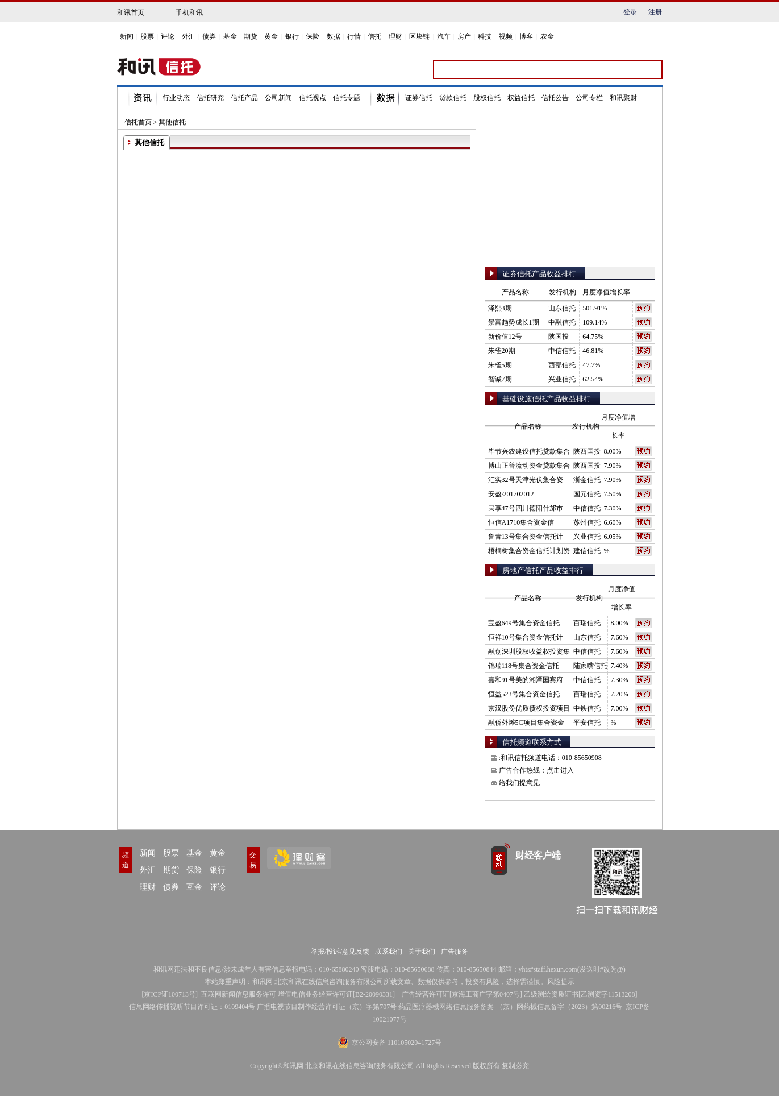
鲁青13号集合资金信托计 (525, 537)
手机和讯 (189, 12)
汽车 (444, 36)
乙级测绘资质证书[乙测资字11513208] (581, 994)
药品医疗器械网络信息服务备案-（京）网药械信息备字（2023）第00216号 (510, 1007)
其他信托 (172, 122)
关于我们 (421, 952)
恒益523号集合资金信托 (524, 694)
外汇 (188, 36)
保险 (312, 36)
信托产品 (244, 98)
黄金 (271, 36)
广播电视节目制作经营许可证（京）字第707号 (327, 1007)
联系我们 (388, 952)
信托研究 (210, 98)
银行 (292, 36)
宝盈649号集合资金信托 (524, 623)
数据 (333, 36)
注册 (655, 12)
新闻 (127, 36)
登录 (630, 12)
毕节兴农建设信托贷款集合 (529, 451)
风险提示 (560, 982)
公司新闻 (278, 98)
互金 (194, 887)
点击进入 (560, 770)
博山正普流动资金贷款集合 (529, 466)
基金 (230, 36)
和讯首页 (130, 12)
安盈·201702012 (511, 494)
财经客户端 (538, 855)
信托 (374, 36)
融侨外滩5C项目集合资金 (526, 722)
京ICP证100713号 (169, 994)
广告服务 (454, 952)
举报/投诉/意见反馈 (340, 952)
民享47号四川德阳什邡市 (525, 508)
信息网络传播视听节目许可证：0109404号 (192, 1007)
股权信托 (487, 98)
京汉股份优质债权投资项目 (529, 708)
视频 (506, 36)
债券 (209, 36)
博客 (526, 36)
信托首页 (138, 122)
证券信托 (418, 98)
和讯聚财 (623, 98)
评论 (167, 36)
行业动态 (176, 98)
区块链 (419, 36)
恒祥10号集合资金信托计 (525, 637)
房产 (464, 36)
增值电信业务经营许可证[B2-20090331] (336, 994)
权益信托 (521, 98)
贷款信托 (452, 98)
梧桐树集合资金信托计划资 (529, 551)
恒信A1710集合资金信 (521, 522)
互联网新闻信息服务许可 (238, 994)
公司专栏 (589, 98)
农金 (547, 36)
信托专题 (346, 98)
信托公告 (555, 98)
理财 (395, 36)
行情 (354, 36)
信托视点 (312, 98)
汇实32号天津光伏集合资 (525, 480)
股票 (147, 36)
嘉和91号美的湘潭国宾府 (525, 680)
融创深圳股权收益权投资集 (529, 651)
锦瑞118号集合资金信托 (524, 666)
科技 (484, 36)
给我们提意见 (519, 783)
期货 (250, 36)
